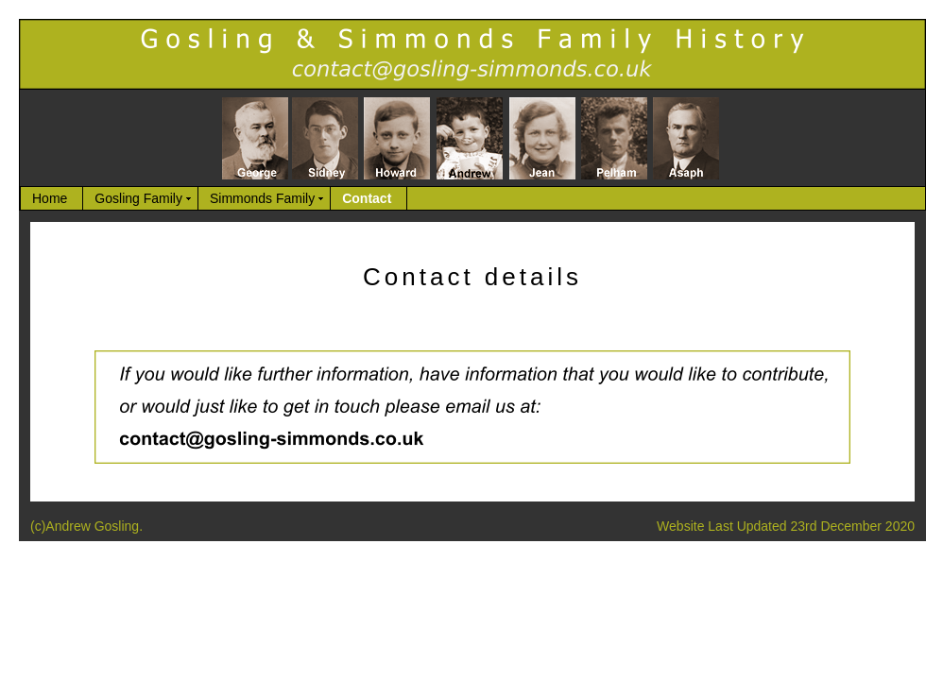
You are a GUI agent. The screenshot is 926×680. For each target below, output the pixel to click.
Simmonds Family (262, 198)
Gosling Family (138, 198)
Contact (366, 198)
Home (49, 198)
